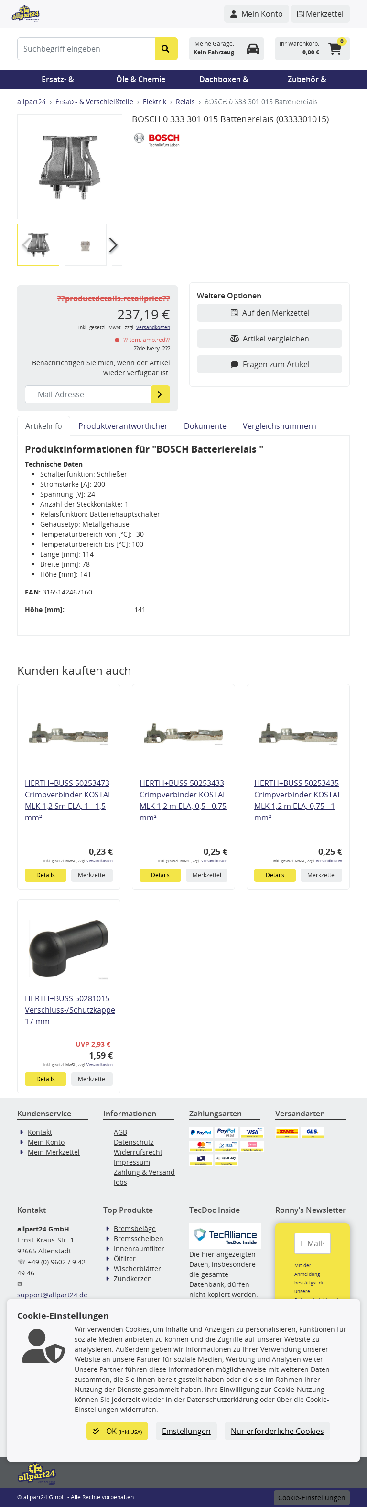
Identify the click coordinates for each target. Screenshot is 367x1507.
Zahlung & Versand (144, 1172)
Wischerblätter (137, 1268)
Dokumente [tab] (205, 426)
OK (117, 1431)
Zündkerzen (133, 1278)
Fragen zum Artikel (270, 364)
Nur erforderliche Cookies (277, 1431)
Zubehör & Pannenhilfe (307, 81)
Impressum (132, 1162)
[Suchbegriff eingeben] (86, 48)
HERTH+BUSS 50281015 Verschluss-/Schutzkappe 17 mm (70, 1010)
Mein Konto (46, 1141)
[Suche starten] (166, 48)
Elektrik (154, 101)
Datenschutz (134, 1141)
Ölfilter (125, 1258)
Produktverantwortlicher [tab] (123, 426)
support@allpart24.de (52, 1294)
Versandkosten (153, 327)
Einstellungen (186, 1431)
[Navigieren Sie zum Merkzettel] (320, 14)
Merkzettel (92, 875)
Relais (185, 101)
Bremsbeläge (135, 1228)
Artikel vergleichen (269, 338)
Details (45, 875)
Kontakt (40, 1131)
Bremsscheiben (138, 1238)
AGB (120, 1131)
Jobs (120, 1182)
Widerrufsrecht (138, 1152)
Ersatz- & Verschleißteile (58, 81)
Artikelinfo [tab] (43, 426)
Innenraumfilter (139, 1248)
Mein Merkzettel (54, 1152)
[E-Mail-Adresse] (160, 394)
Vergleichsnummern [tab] (279, 426)
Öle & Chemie (140, 79)
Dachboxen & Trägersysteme (224, 81)
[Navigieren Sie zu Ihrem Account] (256, 14)
